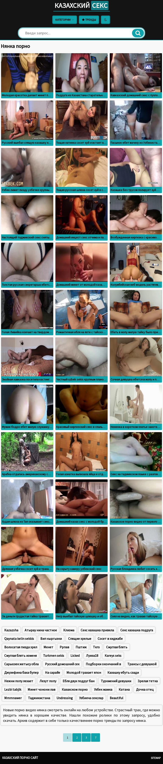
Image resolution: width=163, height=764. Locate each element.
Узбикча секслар (91, 698)
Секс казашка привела (97, 630)
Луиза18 (92, 655)
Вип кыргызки (51, 638)
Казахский (81, 5)
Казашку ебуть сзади (123, 672)
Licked (75, 655)
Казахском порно (75, 689)
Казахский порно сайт (20, 758)
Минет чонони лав (41, 689)
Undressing (64, 698)
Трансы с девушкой (141, 664)
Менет (48, 647)
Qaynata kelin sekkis (19, 638)
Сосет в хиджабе (110, 638)
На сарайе (52, 672)
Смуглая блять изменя (20, 655)
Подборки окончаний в (103, 664)
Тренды (89, 20)
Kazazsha (11, 630)
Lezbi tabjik (12, 689)
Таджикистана (39, 698)
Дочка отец (145, 689)
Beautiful (116, 698)
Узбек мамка (103, 689)
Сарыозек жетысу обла (21, 664)
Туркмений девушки (116, 681)
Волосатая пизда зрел (20, 647)
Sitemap (156, 758)
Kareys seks (113, 655)
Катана (124, 689)
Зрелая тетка (148, 681)
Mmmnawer (13, 698)
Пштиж (81, 647)
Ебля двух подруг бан (78, 681)
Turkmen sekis (53, 655)
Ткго (96, 647)
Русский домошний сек (62, 664)
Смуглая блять (116, 647)
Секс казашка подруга (136, 630)
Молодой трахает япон (83, 672)
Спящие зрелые (79, 638)
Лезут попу (47, 681)
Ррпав (64, 647)
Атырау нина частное (41, 630)
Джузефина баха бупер (21, 672)
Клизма (68, 630)
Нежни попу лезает (18, 681)
